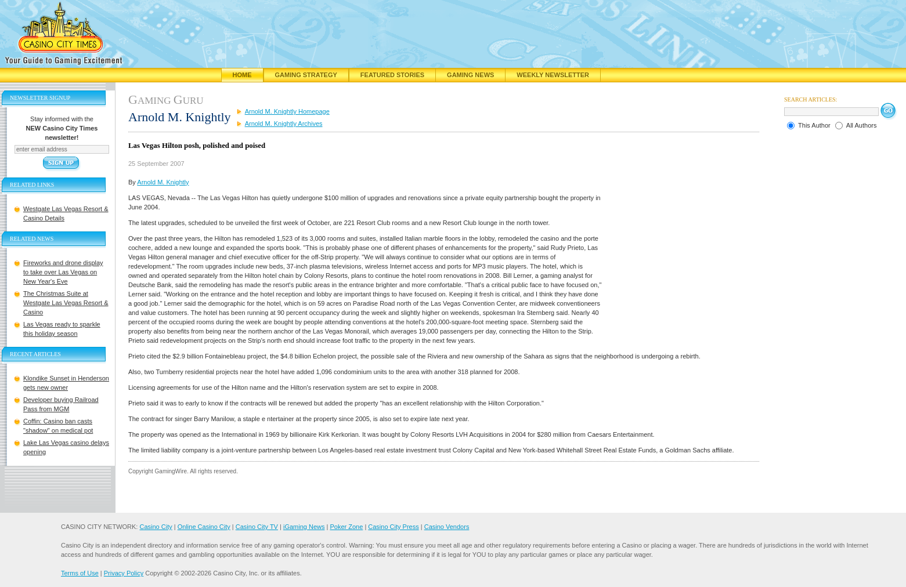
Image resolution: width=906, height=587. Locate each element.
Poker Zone (346, 526)
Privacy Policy (123, 573)
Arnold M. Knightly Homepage (287, 111)
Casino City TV (257, 526)
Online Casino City (204, 526)
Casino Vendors (447, 526)
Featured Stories (392, 74)
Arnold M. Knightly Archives (284, 123)
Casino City (155, 526)
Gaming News (470, 74)
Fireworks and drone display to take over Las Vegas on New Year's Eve (63, 272)
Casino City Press (393, 526)
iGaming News (304, 526)
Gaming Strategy (306, 74)
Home (242, 74)
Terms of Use (80, 573)
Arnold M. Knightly (163, 182)
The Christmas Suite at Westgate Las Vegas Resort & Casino (66, 303)
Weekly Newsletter (553, 74)
